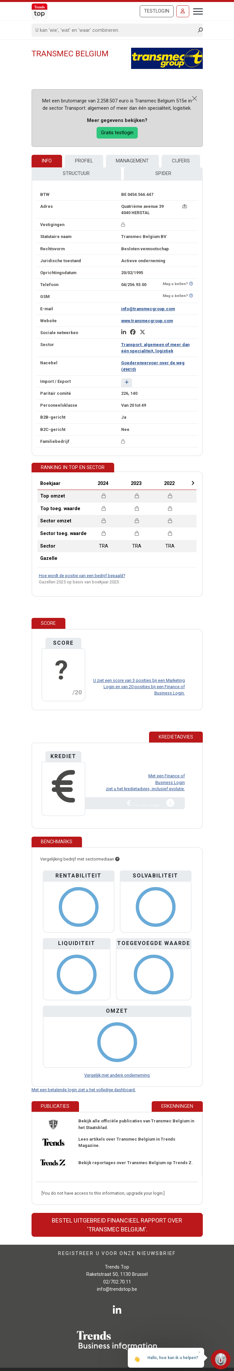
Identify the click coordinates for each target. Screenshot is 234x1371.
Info (46, 161)
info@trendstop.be (117, 1289)
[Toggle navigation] (196, 10)
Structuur (76, 173)
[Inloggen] (182, 11)
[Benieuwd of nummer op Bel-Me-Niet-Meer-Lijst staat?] (191, 284)
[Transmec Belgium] (167, 58)
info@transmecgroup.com (148, 308)
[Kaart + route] (184, 206)
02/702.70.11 (117, 1282)
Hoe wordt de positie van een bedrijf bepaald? (82, 575)
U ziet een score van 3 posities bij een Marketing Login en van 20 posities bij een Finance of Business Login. (139, 686)
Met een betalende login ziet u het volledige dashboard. (84, 1089)
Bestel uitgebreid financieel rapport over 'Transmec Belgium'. (117, 1225)
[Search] (115, 30)
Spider (163, 173)
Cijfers (181, 161)
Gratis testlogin (117, 133)
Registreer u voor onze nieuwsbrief (117, 1253)
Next (192, 483)
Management (132, 161)
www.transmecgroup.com (147, 320)
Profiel (84, 161)
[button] (126, 382)
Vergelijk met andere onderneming (117, 1075)
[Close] (194, 98)
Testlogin (156, 11)
